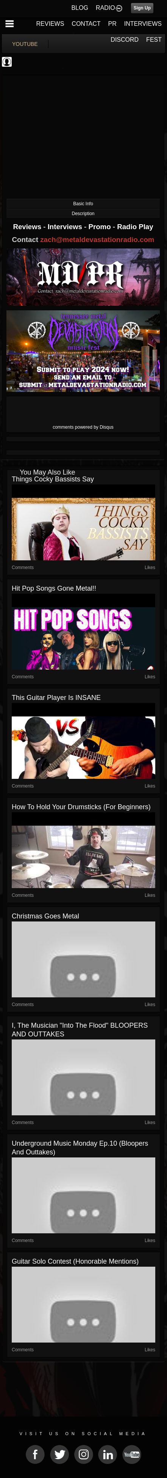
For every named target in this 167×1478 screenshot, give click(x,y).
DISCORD (125, 39)
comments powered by (83, 427)
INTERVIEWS (143, 23)
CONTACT (86, 23)
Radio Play (135, 227)
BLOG (80, 8)
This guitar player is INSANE (56, 697)
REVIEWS (50, 23)
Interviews (66, 227)
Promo (101, 227)
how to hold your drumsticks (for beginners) (81, 807)
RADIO (105, 8)
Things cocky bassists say (53, 479)
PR (112, 23)
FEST (154, 39)
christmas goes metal (45, 916)
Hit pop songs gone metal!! (54, 588)
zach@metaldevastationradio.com (97, 240)
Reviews (28, 227)
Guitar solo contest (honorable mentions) (75, 1261)
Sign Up (142, 8)
